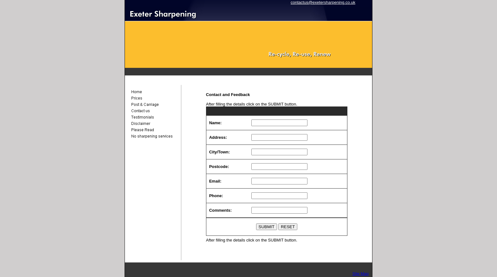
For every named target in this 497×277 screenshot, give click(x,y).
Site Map (360, 273)
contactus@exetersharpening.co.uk (323, 2)
